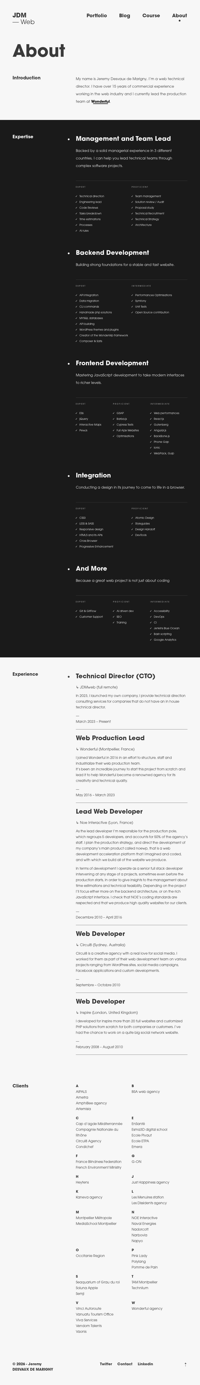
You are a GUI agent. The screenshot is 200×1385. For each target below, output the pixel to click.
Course (151, 16)
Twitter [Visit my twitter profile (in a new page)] (106, 1364)
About (179, 16)
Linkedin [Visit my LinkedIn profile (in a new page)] (145, 1364)
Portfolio (97, 16)
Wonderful (100, 102)
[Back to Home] (24, 19)
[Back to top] (185, 1364)
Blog (124, 16)
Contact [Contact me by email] (124, 1364)
